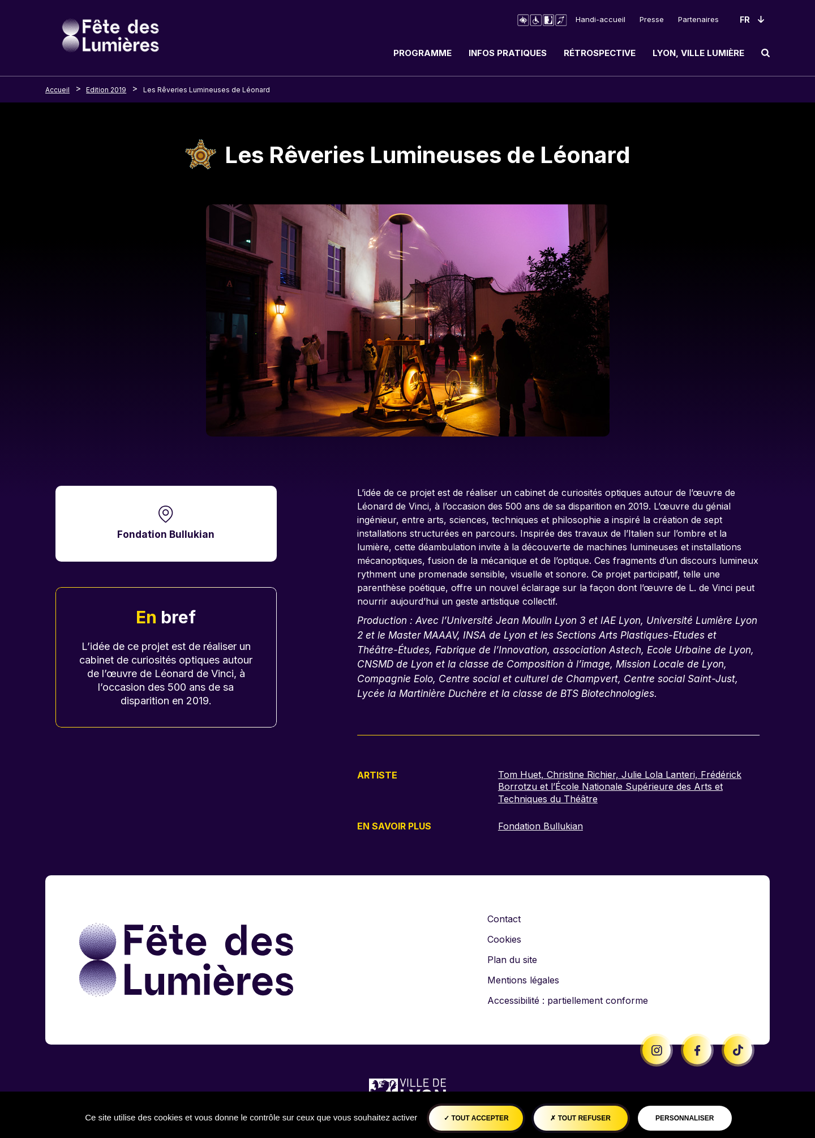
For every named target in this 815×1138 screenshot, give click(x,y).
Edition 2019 (106, 89)
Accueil (57, 89)
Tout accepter (476, 1118)
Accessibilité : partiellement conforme (567, 1000)
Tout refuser (580, 1118)
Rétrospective (600, 53)
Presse (652, 19)
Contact (504, 919)
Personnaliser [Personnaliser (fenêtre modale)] (684, 1118)
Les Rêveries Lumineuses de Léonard (206, 89)
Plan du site (512, 959)
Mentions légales (523, 980)
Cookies (504, 939)
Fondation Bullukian (166, 534)
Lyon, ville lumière (698, 53)
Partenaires (698, 19)
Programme (422, 53)
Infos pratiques (508, 53)
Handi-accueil (600, 19)
